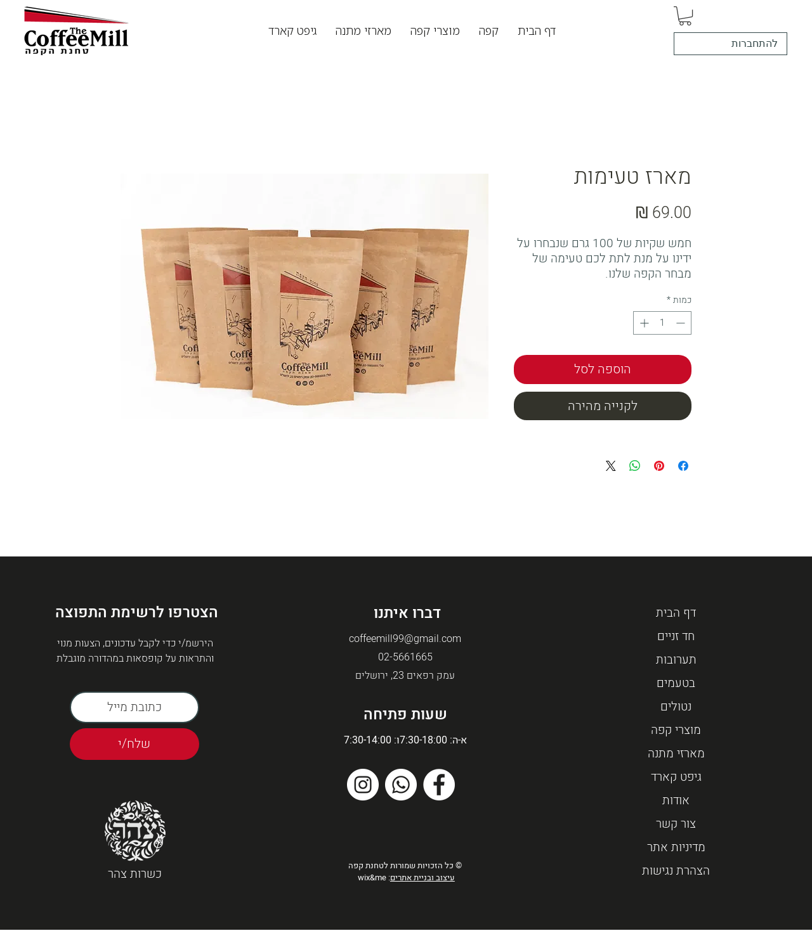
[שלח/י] (134, 744)
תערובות (676, 660)
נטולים (675, 707)
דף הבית (676, 613)
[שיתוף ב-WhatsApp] (635, 465)
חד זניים (676, 636)
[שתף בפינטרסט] (659, 465)
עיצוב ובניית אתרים (422, 877)
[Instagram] (363, 784)
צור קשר (676, 824)
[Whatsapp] (401, 784)
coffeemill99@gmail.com (405, 638)
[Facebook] (439, 784)
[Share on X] (611, 465)
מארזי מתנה (676, 753)
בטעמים (676, 683)
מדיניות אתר (676, 847)
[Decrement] (682, 323)
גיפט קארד (676, 777)
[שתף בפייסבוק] (683, 465)
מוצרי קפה (676, 730)
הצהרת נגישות (676, 871)
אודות (676, 800)
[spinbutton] (662, 323)
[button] (488, 30)
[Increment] (643, 323)
